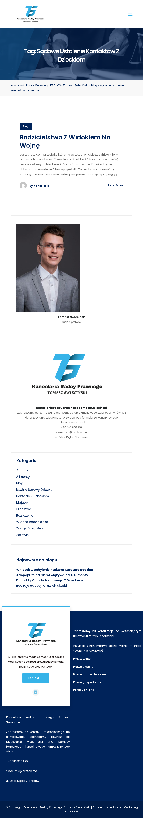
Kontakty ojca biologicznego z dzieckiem (49, 580)
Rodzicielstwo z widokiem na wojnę (66, 141)
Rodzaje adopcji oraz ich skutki (41, 585)
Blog (26, 126)
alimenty (23, 476)
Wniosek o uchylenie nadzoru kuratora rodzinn (54, 569)
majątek (22, 502)
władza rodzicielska (32, 522)
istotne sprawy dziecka (34, 489)
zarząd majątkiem (30, 528)
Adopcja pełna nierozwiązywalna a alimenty (52, 575)
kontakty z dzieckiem (32, 496)
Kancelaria (41, 186)
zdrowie (22, 535)
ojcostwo (23, 509)
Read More (113, 185)
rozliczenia (24, 515)
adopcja (22, 470)
